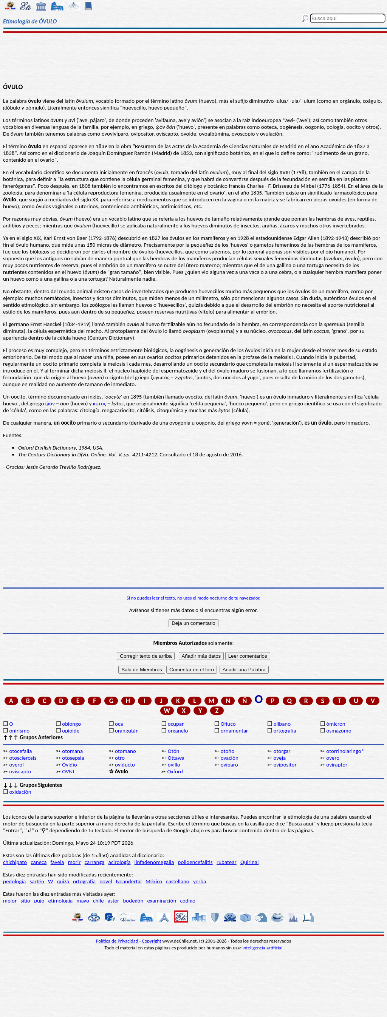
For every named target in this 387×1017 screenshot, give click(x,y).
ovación (229, 757)
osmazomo (338, 730)
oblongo (71, 723)
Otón (174, 751)
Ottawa (176, 757)
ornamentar (234, 730)
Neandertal (129, 881)
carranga (95, 862)
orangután (127, 730)
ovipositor (284, 764)
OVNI (68, 771)
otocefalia (20, 751)
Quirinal (249, 862)
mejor (10, 900)
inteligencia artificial (263, 948)
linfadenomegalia (154, 862)
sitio (25, 900)
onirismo (19, 730)
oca (119, 723)
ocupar (176, 723)
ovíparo (229, 764)
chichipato (15, 862)
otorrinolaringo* (345, 751)
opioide (70, 730)
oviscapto (20, 771)
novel (105, 881)
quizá (63, 881)
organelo (178, 730)
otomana (72, 751)
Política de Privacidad (117, 941)
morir (74, 862)
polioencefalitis (195, 862)
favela (57, 862)
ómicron (335, 723)
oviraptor (336, 764)
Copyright (151, 941)
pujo (39, 900)
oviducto (125, 764)
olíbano (282, 723)
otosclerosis (22, 757)
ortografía (284, 730)
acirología (119, 862)
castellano (177, 881)
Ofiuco (228, 723)
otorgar (281, 751)
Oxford (175, 771)
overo (332, 757)
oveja (279, 757)
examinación (161, 900)
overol (16, 764)
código (187, 900)
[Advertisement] (193, 57)
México (154, 881)
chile (98, 900)
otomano (125, 751)
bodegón (133, 900)
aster (113, 900)
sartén (36, 881)
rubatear (227, 862)
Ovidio (69, 764)
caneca (38, 862)
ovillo (174, 764)
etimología (60, 900)
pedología (14, 881)
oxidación (20, 791)
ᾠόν (50, 403)
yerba (199, 881)
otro (120, 757)
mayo (82, 900)
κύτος (99, 403)
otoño (228, 751)
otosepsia (73, 757)
